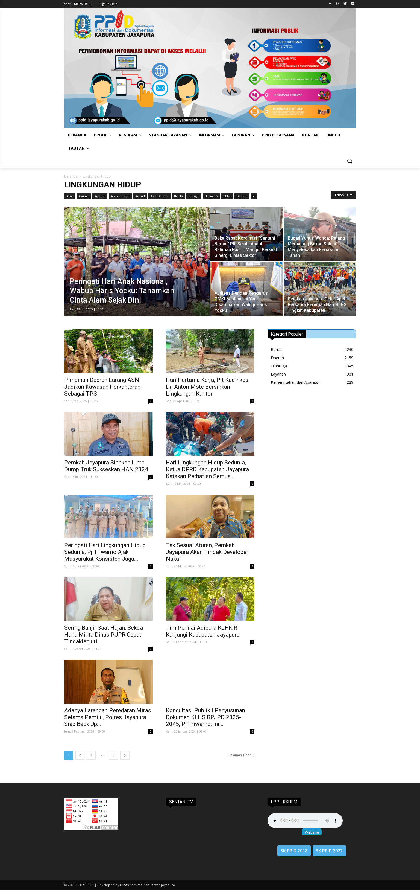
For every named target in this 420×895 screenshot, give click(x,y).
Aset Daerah (159, 196)
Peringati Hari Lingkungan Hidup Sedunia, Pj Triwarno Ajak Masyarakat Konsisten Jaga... (105, 552)
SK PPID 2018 (294, 851)
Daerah (242, 196)
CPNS (227, 196)
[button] (349, 161)
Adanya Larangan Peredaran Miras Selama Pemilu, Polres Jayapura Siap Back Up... (107, 717)
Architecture (120, 196)
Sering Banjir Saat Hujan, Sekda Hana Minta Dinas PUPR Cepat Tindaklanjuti (103, 634)
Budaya (194, 196)
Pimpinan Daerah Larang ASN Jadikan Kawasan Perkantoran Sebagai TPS (102, 387)
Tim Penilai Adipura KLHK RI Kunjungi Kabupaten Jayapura (203, 631)
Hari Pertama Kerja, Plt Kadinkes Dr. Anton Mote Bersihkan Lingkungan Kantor (207, 387)
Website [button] (312, 832)
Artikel (140, 196)
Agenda (99, 196)
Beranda (71, 176)
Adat (69, 196)
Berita (178, 196)
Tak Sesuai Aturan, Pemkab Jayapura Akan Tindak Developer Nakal (207, 552)
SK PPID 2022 (329, 851)
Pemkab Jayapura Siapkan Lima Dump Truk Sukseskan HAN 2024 (106, 466)
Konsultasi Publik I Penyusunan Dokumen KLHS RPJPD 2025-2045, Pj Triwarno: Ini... (205, 717)
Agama (84, 196)
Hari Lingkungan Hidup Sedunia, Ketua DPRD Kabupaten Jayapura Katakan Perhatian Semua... (207, 469)
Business (211, 196)
